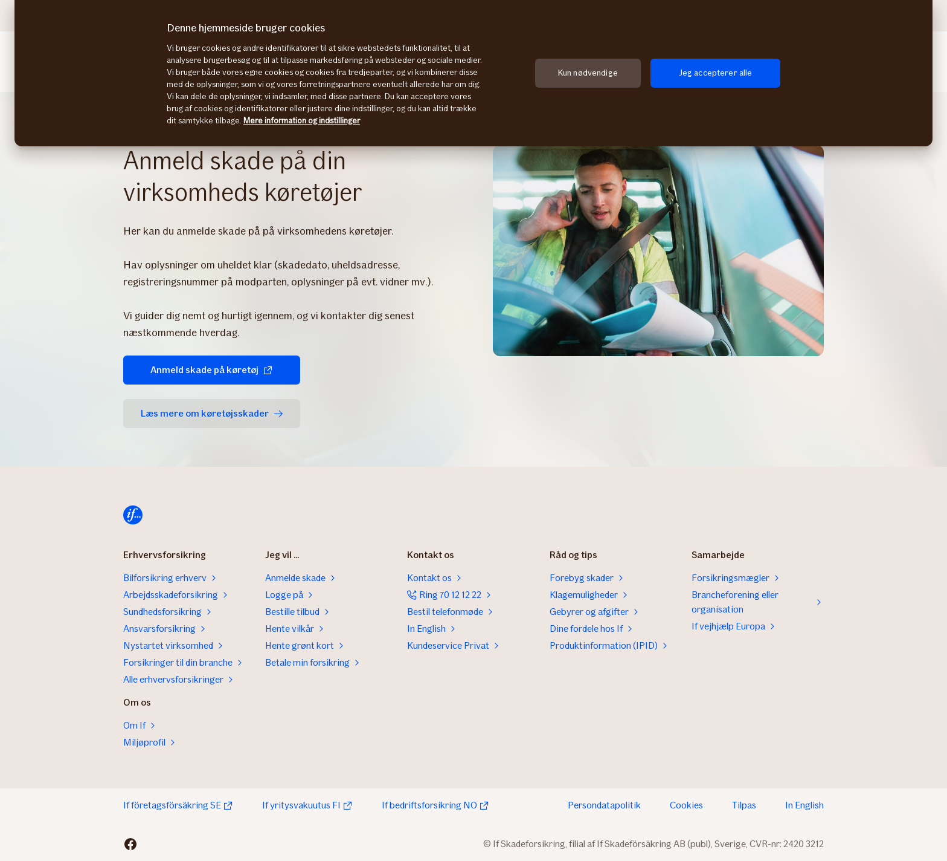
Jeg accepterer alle (716, 73)
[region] (473, 73)
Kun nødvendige (588, 73)
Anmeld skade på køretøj (202, 369)
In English (804, 805)
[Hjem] (133, 515)
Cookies (686, 805)
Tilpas (744, 805)
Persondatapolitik (604, 805)
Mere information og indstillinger (301, 120)
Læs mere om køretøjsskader (210, 413)
